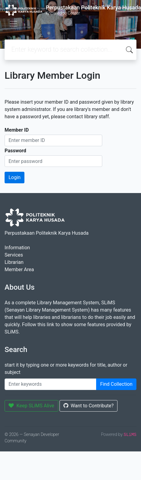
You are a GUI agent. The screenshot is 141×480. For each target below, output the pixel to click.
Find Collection (116, 384)
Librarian (14, 262)
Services (14, 255)
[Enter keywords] (50, 384)
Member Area (19, 269)
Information (17, 247)
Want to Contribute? (88, 406)
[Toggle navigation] (13, 24)
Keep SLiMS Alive (31, 406)
